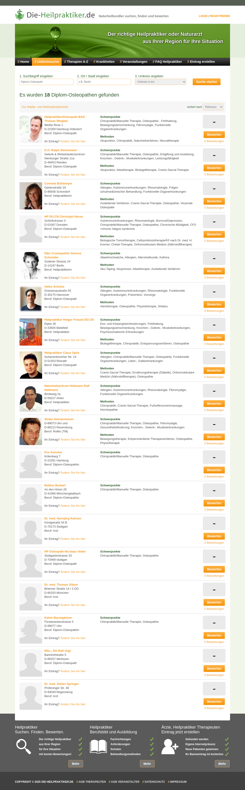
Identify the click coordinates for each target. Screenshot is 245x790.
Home (24, 61)
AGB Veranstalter (125, 781)
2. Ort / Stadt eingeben (93, 76)
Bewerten (214, 134)
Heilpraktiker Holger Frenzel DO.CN (69, 319)
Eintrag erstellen (202, 61)
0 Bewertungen (214, 141)
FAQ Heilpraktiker (168, 61)
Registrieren (220, 16)
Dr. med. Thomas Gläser (61, 584)
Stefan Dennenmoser (59, 419)
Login (203, 16)
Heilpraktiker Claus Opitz (61, 352)
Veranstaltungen (135, 61)
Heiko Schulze (54, 286)
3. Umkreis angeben (149, 76)
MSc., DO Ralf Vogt (57, 650)
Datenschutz (155, 781)
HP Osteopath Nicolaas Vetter (65, 551)
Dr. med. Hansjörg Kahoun (62, 518)
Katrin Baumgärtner (58, 617)
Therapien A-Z (77, 61)
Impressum (178, 781)
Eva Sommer (53, 452)
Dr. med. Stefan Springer (61, 684)
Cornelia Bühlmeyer (58, 183)
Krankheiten (105, 61)
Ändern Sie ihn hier (73, 141)
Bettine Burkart (55, 485)
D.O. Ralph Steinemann (60, 150)
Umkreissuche (48, 61)
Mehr (75, 764)
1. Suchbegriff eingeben (36, 76)
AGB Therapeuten (92, 781)
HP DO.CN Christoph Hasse (63, 216)
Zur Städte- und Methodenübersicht (45, 107)
